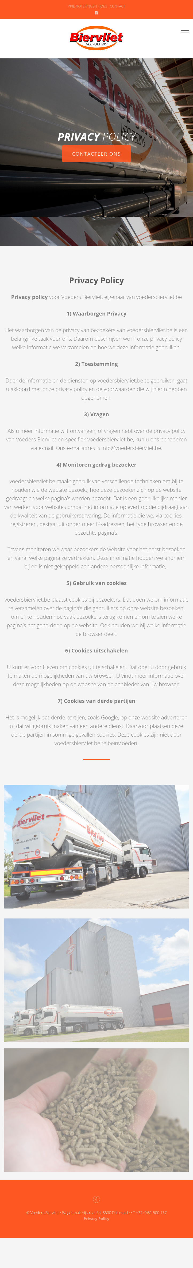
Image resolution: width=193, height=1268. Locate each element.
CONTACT (117, 6)
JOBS (103, 6)
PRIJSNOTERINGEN (82, 6)
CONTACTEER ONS (96, 154)
